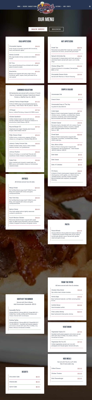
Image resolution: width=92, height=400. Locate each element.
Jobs (64, 6)
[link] (46, 7)
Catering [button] (58, 6)
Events (69, 6)
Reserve (25, 6)
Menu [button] (19, 6)
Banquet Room (32, 6)
